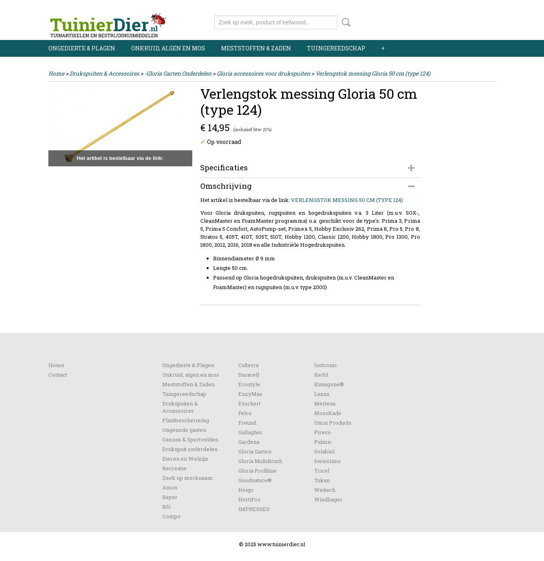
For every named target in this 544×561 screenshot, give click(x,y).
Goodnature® (255, 480)
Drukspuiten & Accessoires (104, 73)
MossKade (327, 413)
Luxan (321, 393)
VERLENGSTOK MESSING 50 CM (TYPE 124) (347, 200)
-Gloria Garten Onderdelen (177, 73)
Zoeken (345, 22)
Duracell (248, 374)
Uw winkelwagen (469, 20)
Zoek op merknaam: (188, 477)
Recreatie (174, 468)
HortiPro (249, 499)
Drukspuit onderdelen (189, 449)
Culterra (248, 365)
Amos (169, 487)
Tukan (322, 480)
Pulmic (323, 441)
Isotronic (325, 365)
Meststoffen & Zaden (256, 48)
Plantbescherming (185, 420)
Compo (171, 516)
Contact (57, 374)
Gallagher (250, 432)
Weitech (324, 489)
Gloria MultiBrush (260, 461)
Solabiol (324, 451)
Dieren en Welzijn (185, 458)
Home (56, 73)
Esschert (249, 403)
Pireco (322, 432)
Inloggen (446, 7)
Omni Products (332, 422)
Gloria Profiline (257, 470)
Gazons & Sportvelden (190, 439)
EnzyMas (250, 393)
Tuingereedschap (336, 48)
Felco (245, 413)
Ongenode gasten (184, 429)
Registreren (481, 7)
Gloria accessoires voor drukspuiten (263, 73)
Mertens (325, 403)
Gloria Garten (254, 451)
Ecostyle (249, 384)
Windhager (328, 499)
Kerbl (321, 374)
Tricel (321, 470)
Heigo (246, 489)
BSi (166, 506)
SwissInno (327, 461)
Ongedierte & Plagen (81, 48)
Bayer (169, 497)
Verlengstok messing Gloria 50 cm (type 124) (372, 73)
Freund (247, 422)
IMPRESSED (254, 509)
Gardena (248, 441)
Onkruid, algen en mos (168, 48)
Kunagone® (329, 384)
